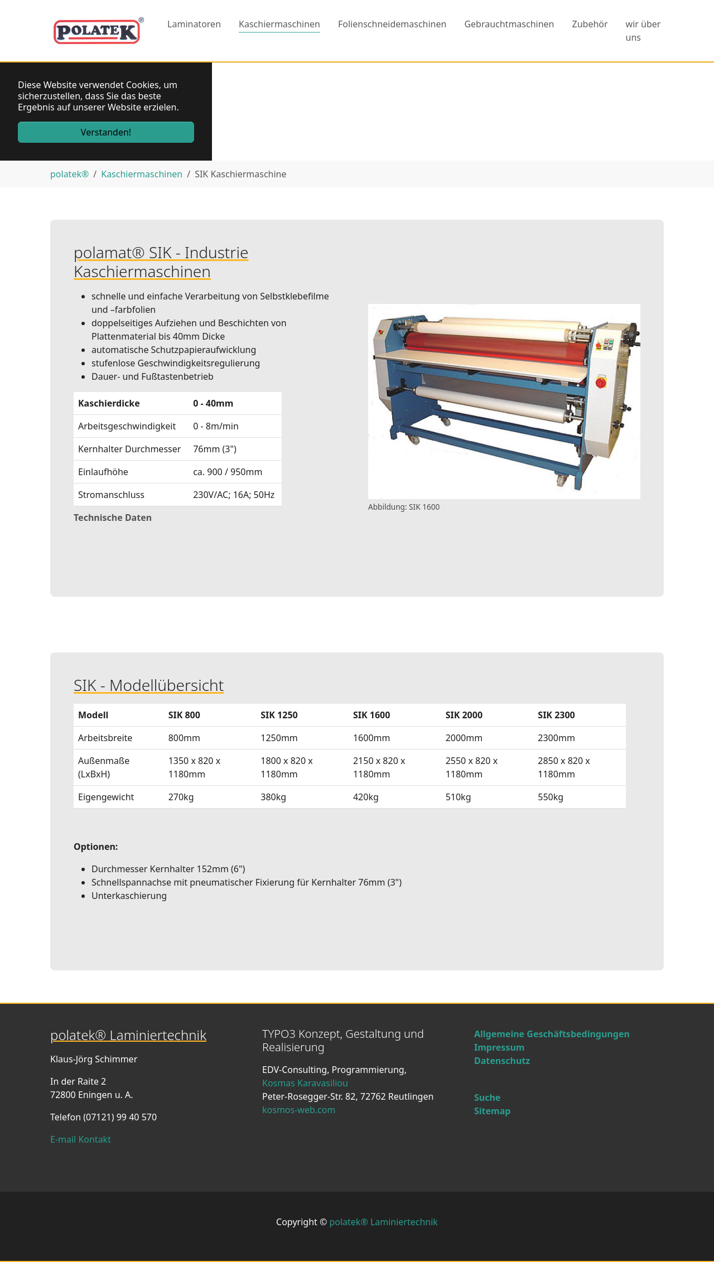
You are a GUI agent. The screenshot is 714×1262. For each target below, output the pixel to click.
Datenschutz (502, 1061)
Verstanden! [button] (106, 132)
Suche (487, 1097)
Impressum (499, 1047)
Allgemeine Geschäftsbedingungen (552, 1034)
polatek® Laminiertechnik (383, 1222)
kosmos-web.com (298, 1110)
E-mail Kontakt (80, 1139)
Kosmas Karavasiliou (305, 1083)
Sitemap (492, 1111)
